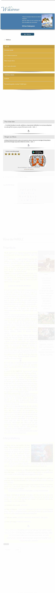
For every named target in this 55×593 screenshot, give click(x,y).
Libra (31, 169)
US (32, 169)
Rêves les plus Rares (9, 60)
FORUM (6, 78)
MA (26, 169)
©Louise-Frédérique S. (23, 167)
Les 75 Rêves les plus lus (10, 55)
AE (25, 169)
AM (28, 169)
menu (27, 34)
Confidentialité (36, 167)
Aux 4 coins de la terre (10, 66)
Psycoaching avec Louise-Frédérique (15, 84)
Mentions (30, 167)
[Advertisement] (17, 106)
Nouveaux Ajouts (8, 50)
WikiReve (8, 39)
